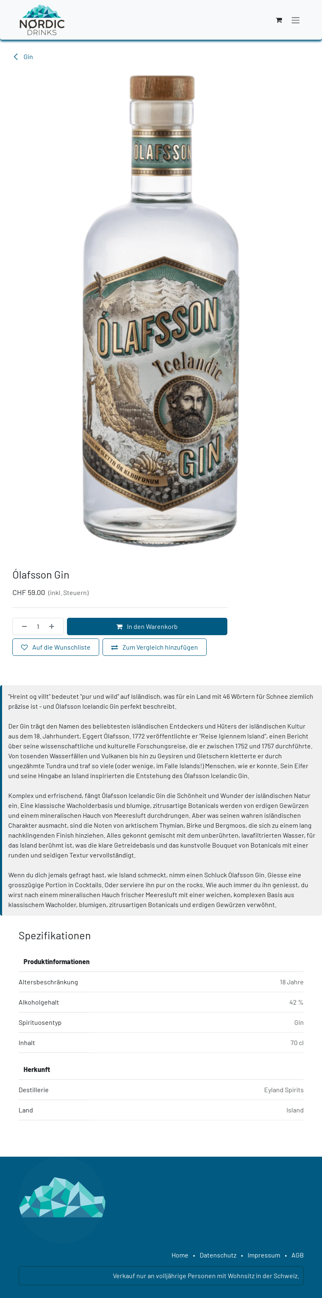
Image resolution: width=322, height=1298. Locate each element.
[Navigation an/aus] (295, 20)
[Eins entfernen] (22, 626)
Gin (22, 56)
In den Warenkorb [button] (147, 626)
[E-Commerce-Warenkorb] (279, 20)
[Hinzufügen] (54, 626)
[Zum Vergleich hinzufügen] (155, 646)
